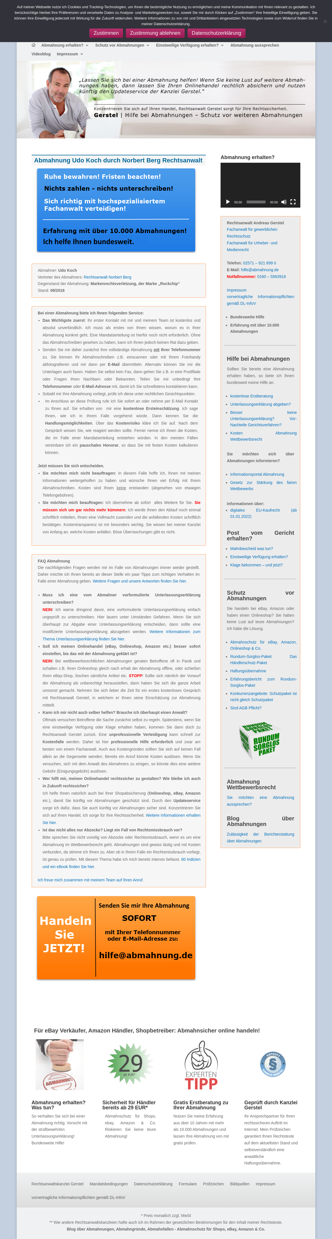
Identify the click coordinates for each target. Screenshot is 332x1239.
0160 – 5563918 (271, 276)
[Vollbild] (293, 202)
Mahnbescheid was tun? (251, 548)
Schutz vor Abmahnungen (119, 45)
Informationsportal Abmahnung (257, 474)
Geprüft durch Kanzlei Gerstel (270, 1105)
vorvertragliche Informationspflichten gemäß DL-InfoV (78, 1197)
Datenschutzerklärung (153, 1184)
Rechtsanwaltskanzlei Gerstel (58, 1184)
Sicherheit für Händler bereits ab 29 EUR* (129, 1105)
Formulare (188, 1184)
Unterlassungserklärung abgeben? (260, 404)
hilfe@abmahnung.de (260, 270)
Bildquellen (240, 1184)
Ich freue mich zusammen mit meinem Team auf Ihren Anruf (90, 880)
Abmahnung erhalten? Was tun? (59, 1105)
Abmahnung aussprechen (254, 45)
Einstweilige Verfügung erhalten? (187, 45)
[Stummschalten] (284, 202)
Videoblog (41, 54)
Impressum (67, 54)
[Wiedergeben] (228, 202)
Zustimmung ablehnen (155, 33)
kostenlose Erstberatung (251, 396)
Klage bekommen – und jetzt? (256, 565)
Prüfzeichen (213, 1184)
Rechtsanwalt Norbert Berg (107, 277)
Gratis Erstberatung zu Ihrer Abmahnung (200, 1105)
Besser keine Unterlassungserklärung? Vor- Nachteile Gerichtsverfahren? (263, 418)
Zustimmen (106, 33)
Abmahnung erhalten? (63, 45)
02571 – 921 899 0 (259, 263)
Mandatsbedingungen (109, 1184)
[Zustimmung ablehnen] (325, 21)
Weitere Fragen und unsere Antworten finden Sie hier (139, 581)
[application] (260, 185)
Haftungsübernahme (248, 671)
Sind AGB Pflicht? (246, 708)
